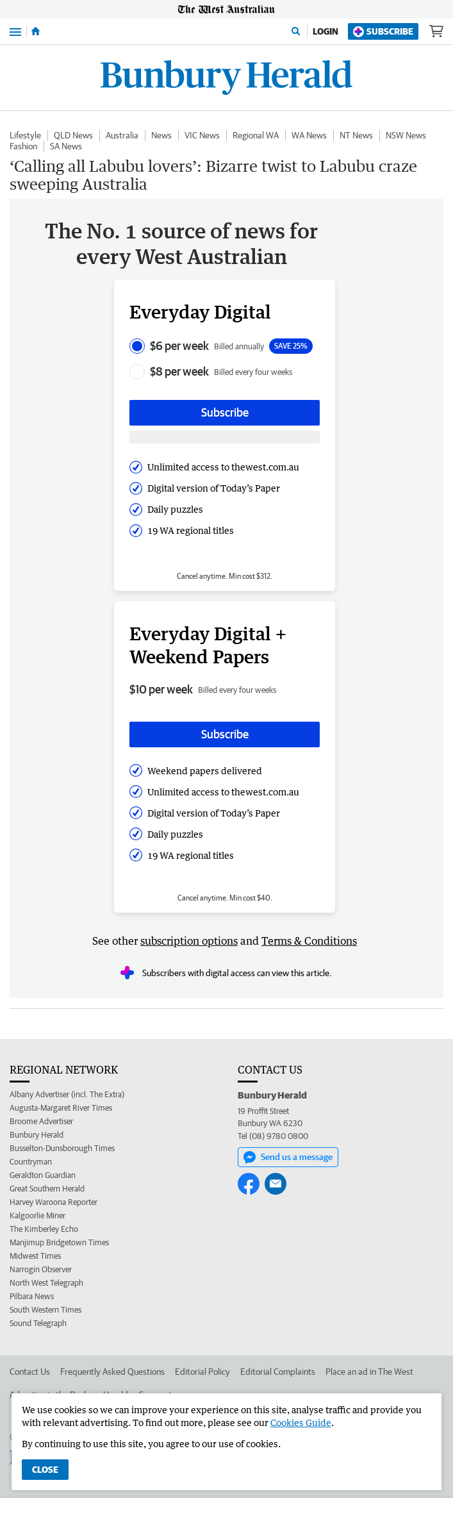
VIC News (202, 135)
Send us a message (288, 1157)
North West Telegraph (46, 1283)
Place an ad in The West (369, 1371)
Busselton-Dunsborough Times (62, 1148)
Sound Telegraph (38, 1323)
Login (325, 31)
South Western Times (45, 1310)
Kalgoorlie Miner (37, 1215)
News (161, 135)
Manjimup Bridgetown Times (59, 1242)
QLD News (73, 135)
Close (45, 1469)
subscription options (189, 940)
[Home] (35, 31)
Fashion (23, 146)
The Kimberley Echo (44, 1229)
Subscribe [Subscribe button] (225, 412)
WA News (309, 135)
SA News (66, 146)
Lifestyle (25, 135)
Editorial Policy (202, 1371)
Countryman (31, 1161)
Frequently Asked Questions (112, 1371)
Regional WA (256, 135)
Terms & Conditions (309, 940)
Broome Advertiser (41, 1121)
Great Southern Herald (47, 1188)
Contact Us (30, 1371)
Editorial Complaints (277, 1371)
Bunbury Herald (36, 1135)
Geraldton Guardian (43, 1175)
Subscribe (383, 31)
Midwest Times (35, 1256)
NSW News (406, 135)
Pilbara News (32, 1296)
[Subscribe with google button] (224, 437)
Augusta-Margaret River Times (61, 1108)
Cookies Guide (300, 1422)
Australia (122, 135)
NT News (356, 135)
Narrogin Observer (41, 1269)
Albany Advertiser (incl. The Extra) (67, 1094)
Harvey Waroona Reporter (53, 1202)
